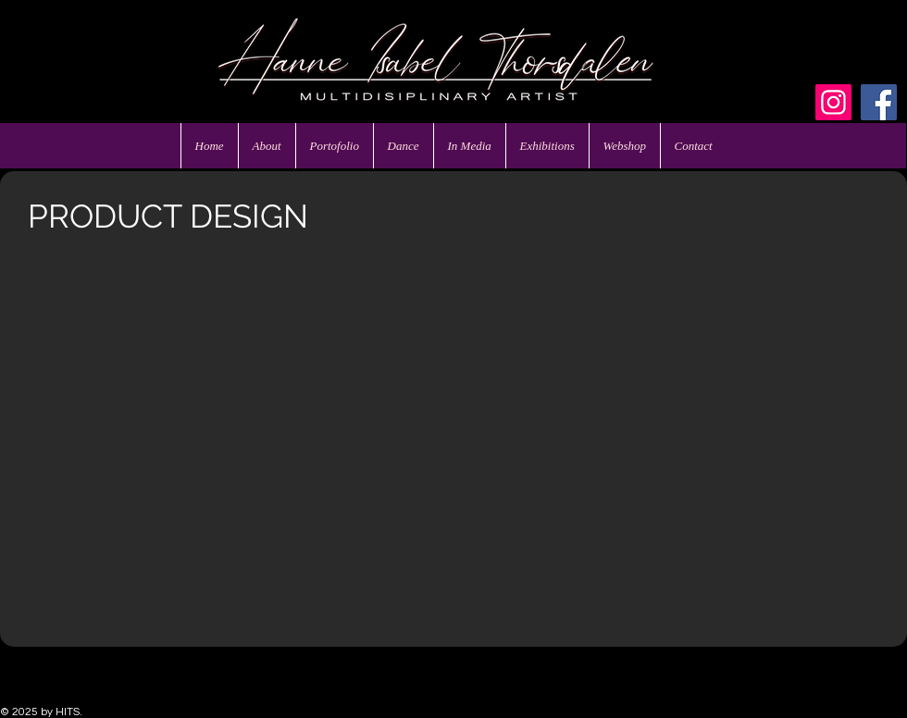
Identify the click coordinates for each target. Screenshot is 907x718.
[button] (127, 343)
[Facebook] (879, 102)
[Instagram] (833, 102)
